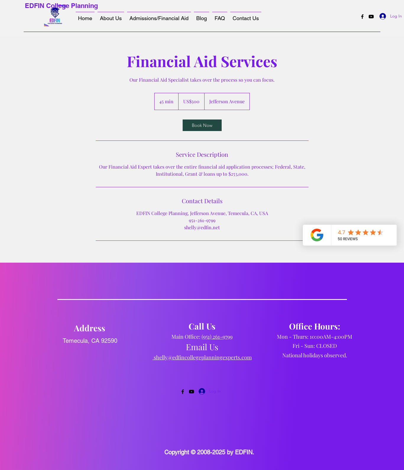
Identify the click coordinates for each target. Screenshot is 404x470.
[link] (202, 125)
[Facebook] (362, 17)
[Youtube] (371, 17)
